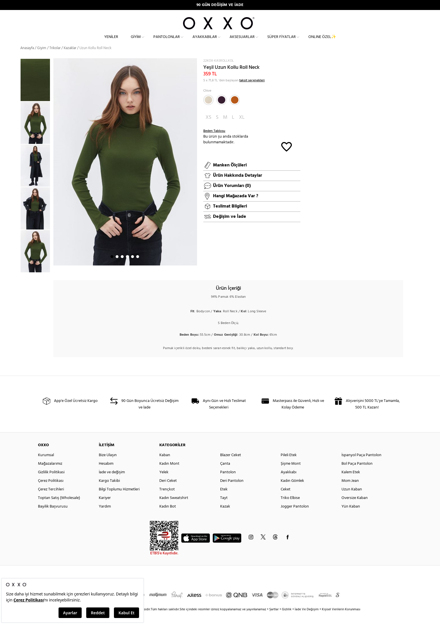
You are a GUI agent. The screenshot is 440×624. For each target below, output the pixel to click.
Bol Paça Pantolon (357, 474)
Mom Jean (350, 491)
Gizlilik (287, 620)
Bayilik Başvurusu (53, 517)
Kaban (164, 465)
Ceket (285, 499)
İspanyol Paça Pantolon (361, 465)
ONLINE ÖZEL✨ (322, 41)
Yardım (105, 517)
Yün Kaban (350, 517)
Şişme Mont (291, 474)
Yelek (163, 482)
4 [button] (127, 266)
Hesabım (106, 474)
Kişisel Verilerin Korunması (341, 620)
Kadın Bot (167, 517)
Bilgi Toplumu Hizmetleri (119, 499)
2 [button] (117, 266)
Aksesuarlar (242, 41)
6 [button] (137, 266)
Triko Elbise (290, 508)
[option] (37, 133)
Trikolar (55, 58)
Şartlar (274, 620)
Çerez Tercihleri (51, 499)
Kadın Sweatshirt (173, 508)
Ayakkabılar (204, 41)
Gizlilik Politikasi (51, 482)
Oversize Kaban (354, 508)
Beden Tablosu (214, 141)
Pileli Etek (289, 465)
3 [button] (122, 266)
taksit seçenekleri (252, 91)
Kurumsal (46, 465)
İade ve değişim (112, 482)
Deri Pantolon (232, 491)
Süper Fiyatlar (281, 41)
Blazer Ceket (230, 465)
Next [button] (56, 172)
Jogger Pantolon (295, 517)
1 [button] (111, 266)
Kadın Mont (169, 474)
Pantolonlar (166, 41)
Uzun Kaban (351, 499)
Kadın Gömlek (292, 491)
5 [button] (132, 266)
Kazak (225, 517)
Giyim (136, 41)
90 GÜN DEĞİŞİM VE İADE (220, 5)
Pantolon (228, 482)
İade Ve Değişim (307, 620)
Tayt (224, 508)
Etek (224, 499)
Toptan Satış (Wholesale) (59, 508)
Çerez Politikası (50, 491)
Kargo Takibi (109, 491)
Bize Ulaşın (108, 465)
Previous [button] (16, 175)
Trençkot (167, 499)
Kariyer (105, 508)
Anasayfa (27, 58)
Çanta (225, 474)
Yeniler (111, 41)
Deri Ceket (168, 491)
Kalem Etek (350, 482)
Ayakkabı (288, 482)
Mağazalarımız (50, 474)
